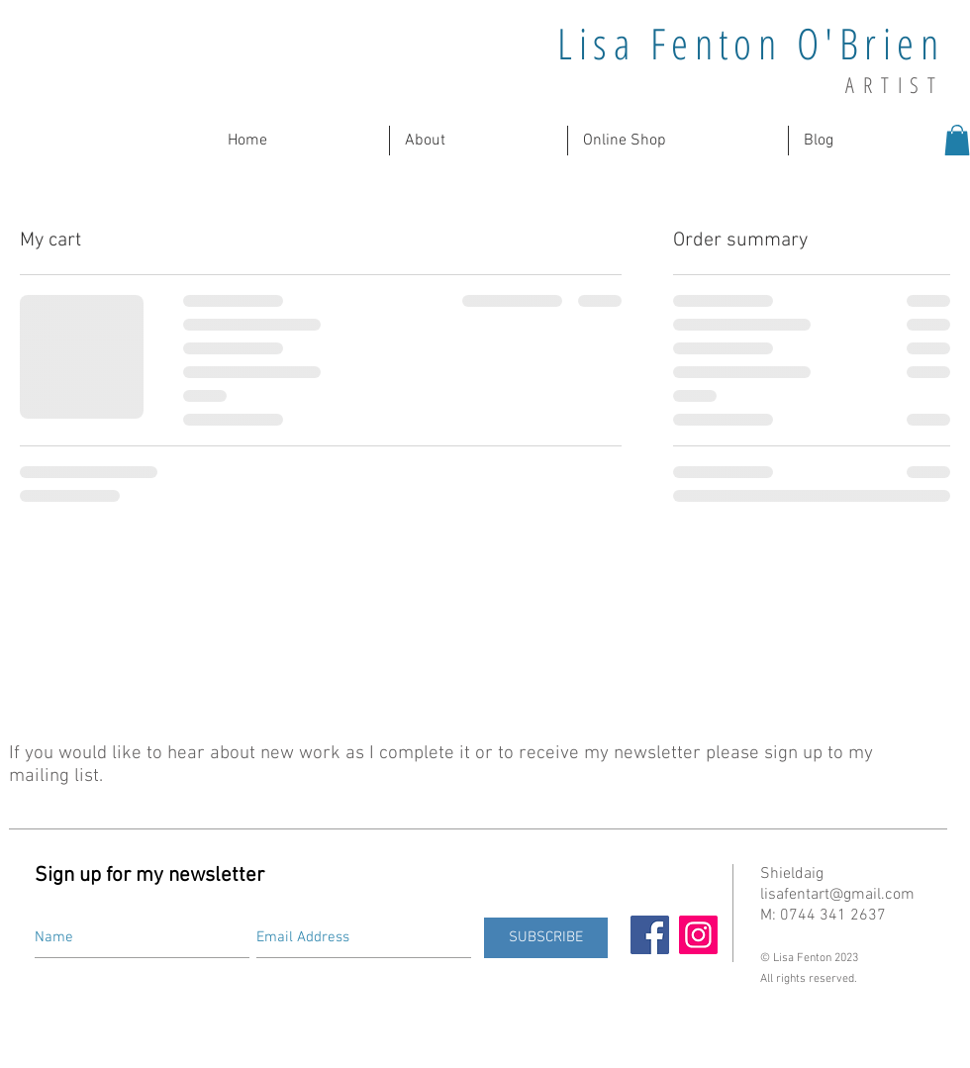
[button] (478, 140)
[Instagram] (698, 935)
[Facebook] (649, 935)
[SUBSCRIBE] (546, 938)
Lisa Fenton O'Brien (750, 43)
